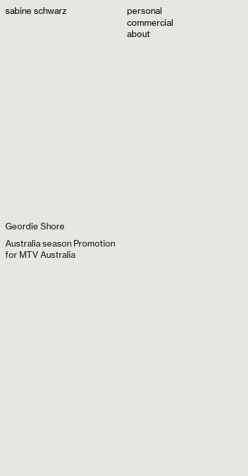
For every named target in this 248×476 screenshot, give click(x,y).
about (138, 33)
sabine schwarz (36, 10)
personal (144, 10)
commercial (150, 22)
